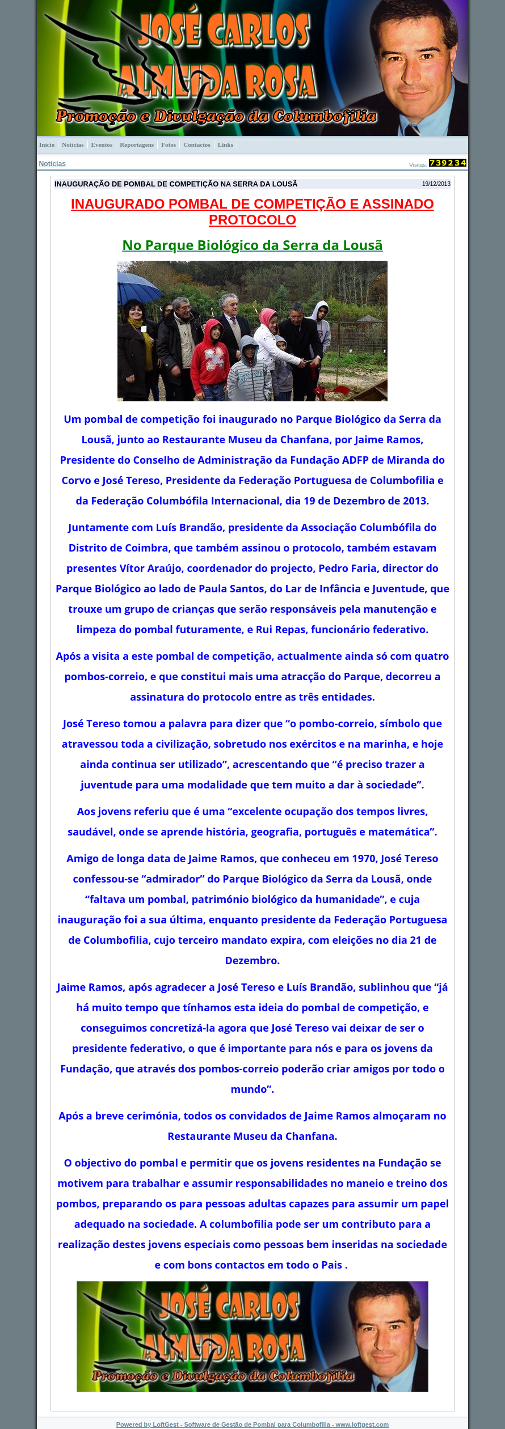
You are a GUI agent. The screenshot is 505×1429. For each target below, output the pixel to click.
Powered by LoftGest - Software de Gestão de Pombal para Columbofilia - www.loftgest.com (252, 1424)
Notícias (52, 164)
